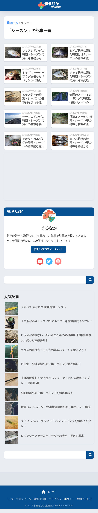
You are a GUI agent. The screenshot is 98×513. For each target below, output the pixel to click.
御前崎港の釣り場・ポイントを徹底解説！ (48, 395)
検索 (90, 280)
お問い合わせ (84, 503)
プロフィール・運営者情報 (31, 503)
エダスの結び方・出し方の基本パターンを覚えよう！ (56, 351)
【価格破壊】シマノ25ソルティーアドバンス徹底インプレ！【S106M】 (56, 382)
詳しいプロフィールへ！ (48, 249)
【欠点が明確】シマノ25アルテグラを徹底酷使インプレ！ (56, 324)
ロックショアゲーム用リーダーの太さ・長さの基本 (54, 439)
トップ (10, 503)
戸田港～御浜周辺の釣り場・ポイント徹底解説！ (53, 366)
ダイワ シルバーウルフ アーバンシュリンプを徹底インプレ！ (56, 427)
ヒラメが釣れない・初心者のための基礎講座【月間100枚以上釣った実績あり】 (57, 339)
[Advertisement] (49, 176)
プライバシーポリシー (61, 503)
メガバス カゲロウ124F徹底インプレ (45, 307)
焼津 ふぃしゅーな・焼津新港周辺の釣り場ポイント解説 (56, 412)
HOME (49, 496)
